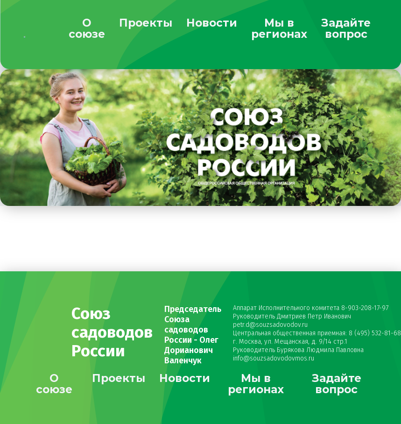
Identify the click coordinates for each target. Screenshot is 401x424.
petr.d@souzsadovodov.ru (270, 325)
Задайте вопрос (346, 28)
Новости (211, 22)
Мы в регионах (279, 28)
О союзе (87, 28)
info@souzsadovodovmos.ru (273, 358)
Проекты (145, 22)
